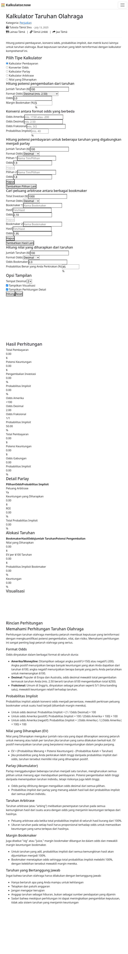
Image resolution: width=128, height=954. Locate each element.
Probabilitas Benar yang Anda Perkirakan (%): (34, 266)
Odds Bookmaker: (17, 262)
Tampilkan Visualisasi (22, 285)
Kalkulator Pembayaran (23, 63)
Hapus (10, 167)
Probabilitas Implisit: (19, 131)
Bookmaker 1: (14, 205)
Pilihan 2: (11, 172)
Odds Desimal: (15, 121)
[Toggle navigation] (122, 5)
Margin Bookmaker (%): (20, 102)
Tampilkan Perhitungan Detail (27, 289)
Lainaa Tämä (15, 32)
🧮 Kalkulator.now (16, 5)
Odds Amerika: (15, 117)
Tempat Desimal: (16, 281)
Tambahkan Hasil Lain (20, 243)
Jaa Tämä (60, 32)
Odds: (9, 98)
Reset (19, 294)
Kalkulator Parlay (19, 71)
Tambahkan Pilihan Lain (21, 186)
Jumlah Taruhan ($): (18, 89)
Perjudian (26, 23)
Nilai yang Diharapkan (22, 79)
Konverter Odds (19, 67)
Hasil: (9, 210)
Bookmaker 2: (14, 224)
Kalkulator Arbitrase (21, 75)
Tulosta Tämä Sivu (19, 27)
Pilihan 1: (11, 158)
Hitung (10, 294)
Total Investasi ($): (17, 196)
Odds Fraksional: (16, 126)
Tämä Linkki (39, 32)
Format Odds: (14, 93)
